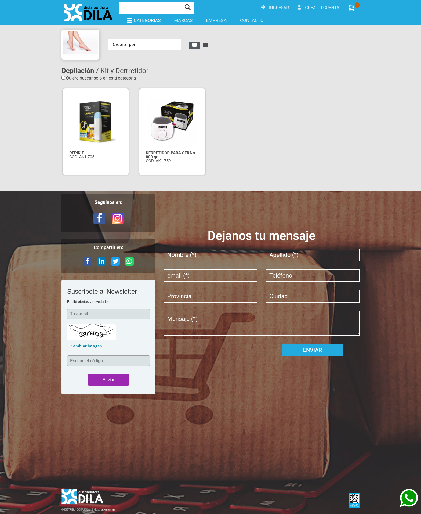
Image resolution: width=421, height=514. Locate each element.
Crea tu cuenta (322, 7)
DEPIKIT (76, 152)
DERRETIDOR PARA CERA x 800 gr (170, 154)
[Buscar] (150, 7)
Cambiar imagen (86, 345)
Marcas (183, 20)
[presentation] (204, 354)
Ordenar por (124, 44)
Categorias (143, 20)
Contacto (252, 20)
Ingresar (279, 7)
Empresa (216, 20)
